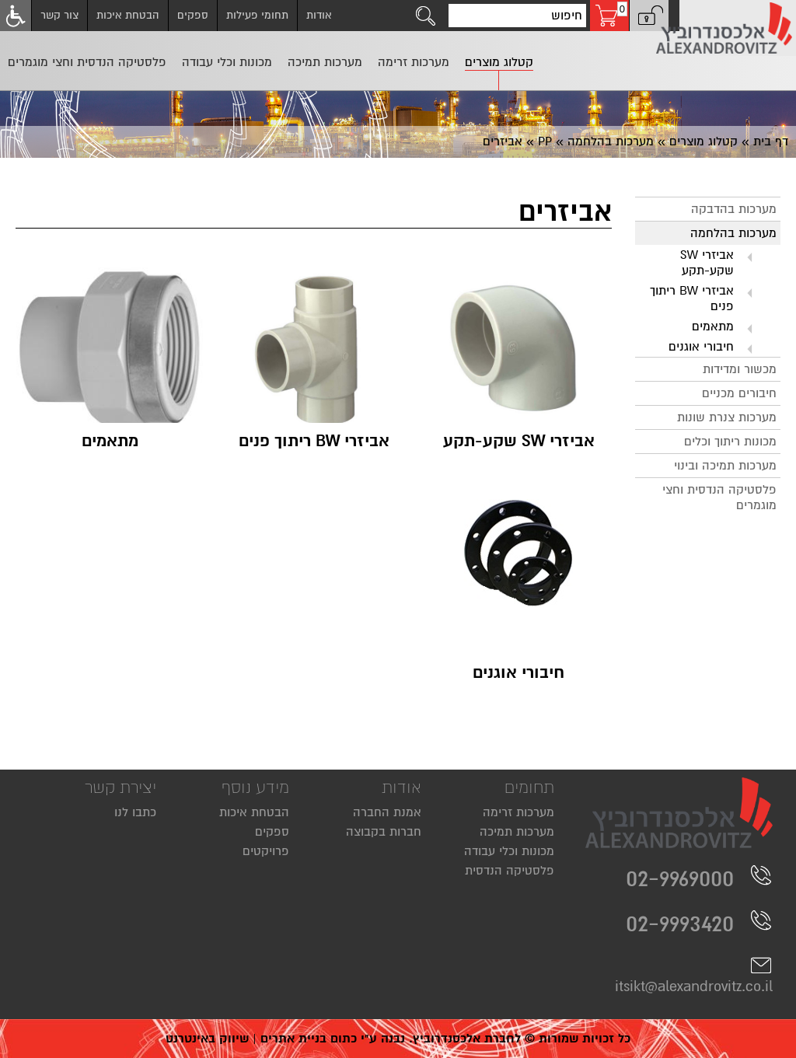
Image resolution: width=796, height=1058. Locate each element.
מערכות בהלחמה (610, 141)
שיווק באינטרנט (207, 1038)
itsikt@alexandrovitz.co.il (694, 975)
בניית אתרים (293, 1038)
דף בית (770, 141)
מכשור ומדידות (740, 369)
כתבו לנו (135, 812)
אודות (319, 15)
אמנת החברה (387, 812)
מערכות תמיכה (517, 832)
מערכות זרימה (518, 812)
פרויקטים (266, 851)
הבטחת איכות (127, 15)
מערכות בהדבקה (734, 209)
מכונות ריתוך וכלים (730, 441)
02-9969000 (699, 878)
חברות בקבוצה (383, 832)
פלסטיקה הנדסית (509, 870)
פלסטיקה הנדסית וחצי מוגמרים (719, 497)
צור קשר (59, 15)
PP (545, 141)
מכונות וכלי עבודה (509, 851)
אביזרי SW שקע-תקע (707, 262)
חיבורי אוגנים (701, 346)
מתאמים (713, 326)
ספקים (192, 15)
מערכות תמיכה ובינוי (725, 465)
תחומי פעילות (257, 15)
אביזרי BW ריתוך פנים (692, 298)
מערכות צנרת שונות (727, 417)
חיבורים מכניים (739, 393)
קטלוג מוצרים (703, 141)
